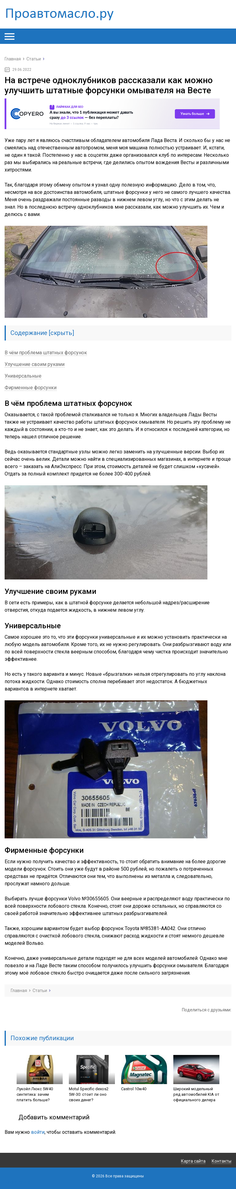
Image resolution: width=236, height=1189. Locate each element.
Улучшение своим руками (35, 364)
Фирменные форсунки (31, 388)
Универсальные (23, 376)
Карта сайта (193, 1161)
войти (38, 1132)
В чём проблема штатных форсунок (46, 353)
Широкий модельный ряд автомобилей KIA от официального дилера (196, 1094)
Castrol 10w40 (133, 1089)
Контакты (221, 1161)
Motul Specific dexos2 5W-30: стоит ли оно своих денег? (88, 1094)
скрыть (61, 333)
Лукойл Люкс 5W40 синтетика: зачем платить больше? (35, 1094)
